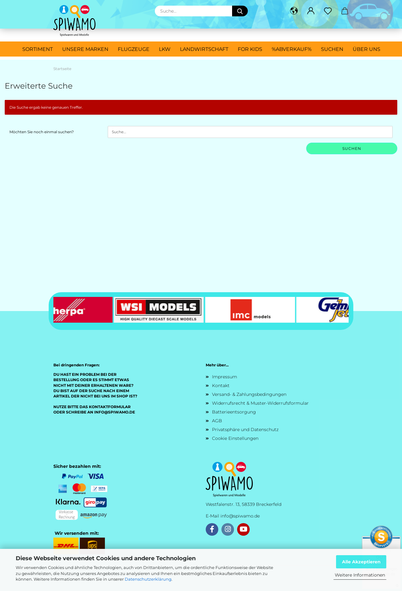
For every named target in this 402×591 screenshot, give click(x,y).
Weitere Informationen (360, 575)
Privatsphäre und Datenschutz (245, 429)
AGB (217, 421)
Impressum (224, 377)
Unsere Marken (85, 49)
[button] (293, 11)
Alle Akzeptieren (361, 562)
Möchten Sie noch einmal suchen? (41, 131)
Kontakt (221, 385)
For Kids (250, 49)
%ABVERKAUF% (292, 49)
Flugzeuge (133, 49)
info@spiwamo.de (240, 516)
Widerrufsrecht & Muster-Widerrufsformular (260, 403)
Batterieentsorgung (234, 412)
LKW (165, 49)
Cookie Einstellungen (235, 438)
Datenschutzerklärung (148, 579)
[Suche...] (240, 11)
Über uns (366, 49)
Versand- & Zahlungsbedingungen (249, 394)
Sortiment (37, 49)
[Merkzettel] (327, 11)
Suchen (332, 49)
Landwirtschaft (204, 49)
